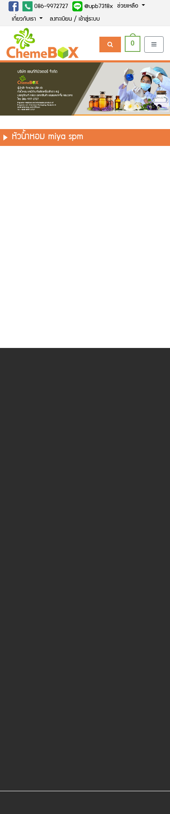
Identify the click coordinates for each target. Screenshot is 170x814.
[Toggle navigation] (154, 44)
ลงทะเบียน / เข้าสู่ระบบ (75, 19)
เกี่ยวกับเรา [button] (25, 19)
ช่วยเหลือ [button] (128, 6)
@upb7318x (92, 6)
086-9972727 (45, 6)
